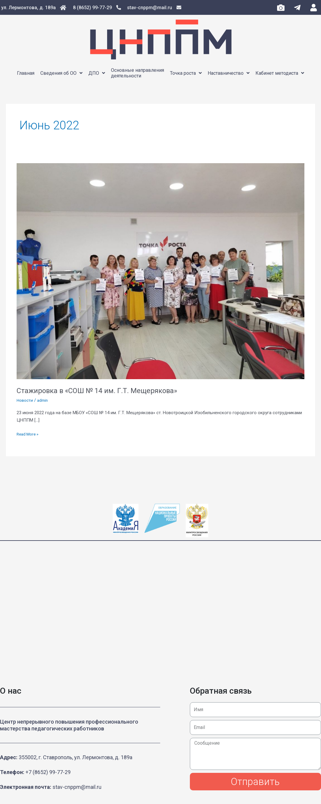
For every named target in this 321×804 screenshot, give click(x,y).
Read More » (29, 433)
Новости (25, 400)
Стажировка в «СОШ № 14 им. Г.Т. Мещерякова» (104, 390)
